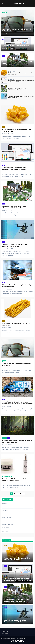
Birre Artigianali (5, 514)
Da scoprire (19, 3)
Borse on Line (5, 531)
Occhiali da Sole (5, 510)
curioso (3, 33)
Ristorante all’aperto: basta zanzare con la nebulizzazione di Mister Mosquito (17, 89)
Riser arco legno (5, 527)
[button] (32, 22)
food (3, 126)
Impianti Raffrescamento (7, 524)
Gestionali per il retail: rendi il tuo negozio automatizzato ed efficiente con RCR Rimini (21, 81)
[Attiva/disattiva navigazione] (2, 3)
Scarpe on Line (5, 520)
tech (4, 39)
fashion (4, 12)
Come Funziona (5, 507)
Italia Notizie (4, 503)
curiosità (4, 438)
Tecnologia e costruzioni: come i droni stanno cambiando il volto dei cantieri (15, 621)
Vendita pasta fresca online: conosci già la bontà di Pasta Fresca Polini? (17, 559)
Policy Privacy (5, 633)
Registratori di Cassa (6, 517)
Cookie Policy (5, 631)
